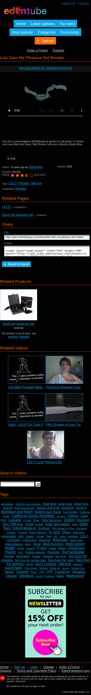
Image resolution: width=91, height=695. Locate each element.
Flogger (23, 183)
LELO (13, 183)
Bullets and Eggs (48, 514)
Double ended (34, 526)
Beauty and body (48, 509)
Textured (22, 573)
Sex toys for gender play (30, 562)
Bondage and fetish (17, 514)
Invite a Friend (37, 50)
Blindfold (81, 509)
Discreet (82, 522)
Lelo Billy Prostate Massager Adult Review (38, 389)
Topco (33, 574)
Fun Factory (38, 534)
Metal (37, 546)
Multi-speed (74, 546)
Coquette (14, 522)
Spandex (78, 566)
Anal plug (49, 505)
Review (20, 188)
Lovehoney (14, 542)
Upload (48, 669)
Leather (73, 538)
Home (4, 669)
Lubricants (30, 542)
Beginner (68, 509)
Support (58, 50)
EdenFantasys (24, 530)
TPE (41, 574)
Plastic (10, 554)
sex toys (60, 558)
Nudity (10, 550)
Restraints (23, 558)
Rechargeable (73, 554)
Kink (49, 538)
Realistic (53, 554)
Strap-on (55, 570)
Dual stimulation (57, 526)
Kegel (40, 538)
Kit (39, 183)
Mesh (28, 546)
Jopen (30, 538)
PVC (20, 554)
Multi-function (53, 546)
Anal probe (65, 505)
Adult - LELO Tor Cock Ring (28, 426)
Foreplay (22, 534)
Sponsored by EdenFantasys (45, 68)
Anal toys (81, 506)
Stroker (65, 570)
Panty (62, 550)
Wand (60, 578)
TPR (49, 573)
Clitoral (72, 518)
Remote (9, 558)
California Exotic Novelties (33, 518)
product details (18, 338)
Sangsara (36, 167)
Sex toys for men (61, 562)
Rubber (36, 558)
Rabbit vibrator (35, 554)
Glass (66, 534)
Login (84, 3)
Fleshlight (81, 530)
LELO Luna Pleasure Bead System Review (58, 464)
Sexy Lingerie (45, 566)
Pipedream (76, 550)
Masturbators (14, 546)
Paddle (52, 550)
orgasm (30, 550)
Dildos (69, 522)
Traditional (62, 573)
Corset (27, 522)
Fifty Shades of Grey (63, 530)
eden (75, 526)
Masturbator (76, 542)
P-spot (41, 550)
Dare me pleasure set (17, 215)
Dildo (36, 522)
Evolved (44, 530)
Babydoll (8, 510)
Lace (62, 538)
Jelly (21, 538)
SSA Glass (30, 570)
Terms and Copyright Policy (36, 672)
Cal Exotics (70, 513)
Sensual (48, 558)
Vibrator (11, 578)
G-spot (54, 534)
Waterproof (75, 578)
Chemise (61, 518)
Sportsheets (13, 570)
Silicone (64, 566)
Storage (43, 570)
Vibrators (26, 578)
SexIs (29, 566)
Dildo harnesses (52, 522)
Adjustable (7, 505)
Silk (33, 183)
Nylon (20, 550)
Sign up (69, 3)
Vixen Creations (45, 578)
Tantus (9, 573)
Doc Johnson (13, 526)
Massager (60, 542)
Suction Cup (78, 570)
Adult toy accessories (28, 505)
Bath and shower (25, 509)
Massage (45, 542)
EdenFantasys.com (76, 672)
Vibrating (78, 574)
